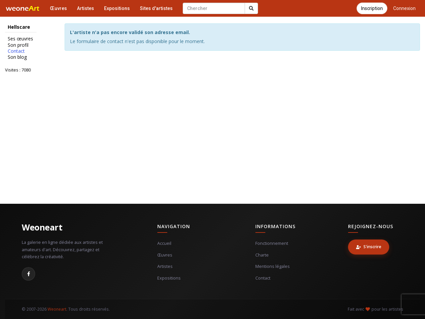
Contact (16, 51)
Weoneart (42, 227)
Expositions (117, 8)
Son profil (18, 45)
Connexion (404, 8)
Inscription (372, 8)
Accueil (164, 243)
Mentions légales (272, 266)
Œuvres (58, 8)
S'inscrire (368, 247)
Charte (262, 255)
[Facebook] (28, 274)
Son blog (17, 57)
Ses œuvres (20, 39)
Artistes (85, 8)
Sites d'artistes (156, 8)
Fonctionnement (271, 243)
